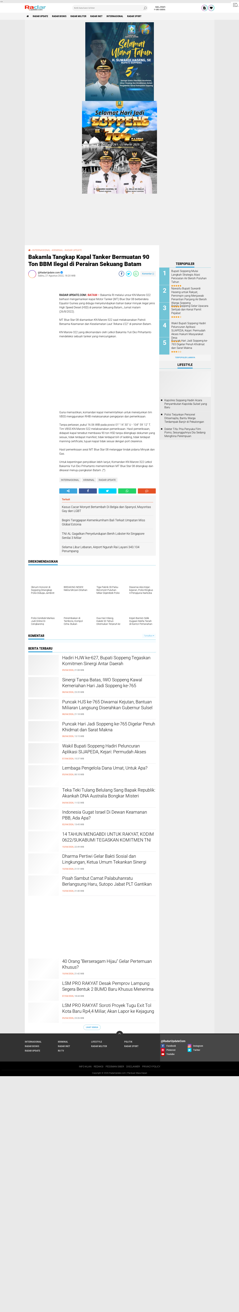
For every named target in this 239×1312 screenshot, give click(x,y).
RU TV (61, 1050)
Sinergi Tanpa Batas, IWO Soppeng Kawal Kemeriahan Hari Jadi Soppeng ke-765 (102, 682)
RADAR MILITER (78, 16)
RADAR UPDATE (40, 16)
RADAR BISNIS (59, 16)
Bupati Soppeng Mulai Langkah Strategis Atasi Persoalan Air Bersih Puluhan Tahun (189, 276)
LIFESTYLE (96, 1041)
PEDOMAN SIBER (115, 1066)
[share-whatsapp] (136, 273)
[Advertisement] (42, 332)
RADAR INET (96, 16)
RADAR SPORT (134, 16)
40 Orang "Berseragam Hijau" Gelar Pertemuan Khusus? (107, 964)
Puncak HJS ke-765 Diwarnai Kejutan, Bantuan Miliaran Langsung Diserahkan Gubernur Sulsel (107, 704)
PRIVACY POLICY (151, 1066)
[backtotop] (119, 1034)
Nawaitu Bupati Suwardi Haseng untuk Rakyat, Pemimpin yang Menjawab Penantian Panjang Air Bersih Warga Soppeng (189, 295)
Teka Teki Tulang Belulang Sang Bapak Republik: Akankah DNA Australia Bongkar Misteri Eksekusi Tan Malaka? (108, 795)
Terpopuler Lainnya (185, 357)
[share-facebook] (121, 273)
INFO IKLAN (85, 1066)
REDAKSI (98, 1066)
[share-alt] (68, 491)
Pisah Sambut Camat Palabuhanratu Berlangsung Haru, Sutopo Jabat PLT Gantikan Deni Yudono (107, 884)
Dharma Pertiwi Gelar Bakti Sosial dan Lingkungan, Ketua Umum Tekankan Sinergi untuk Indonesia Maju (104, 862)
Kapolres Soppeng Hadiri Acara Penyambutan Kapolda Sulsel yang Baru (185, 404)
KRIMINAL (57, 250)
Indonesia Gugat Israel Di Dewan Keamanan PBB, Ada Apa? (104, 815)
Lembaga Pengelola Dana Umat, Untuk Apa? (105, 768)
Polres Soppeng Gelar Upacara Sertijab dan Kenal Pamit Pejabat (189, 309)
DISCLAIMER (133, 1066)
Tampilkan (149, 636)
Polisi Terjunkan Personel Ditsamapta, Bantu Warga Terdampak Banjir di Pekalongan (184, 418)
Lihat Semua (92, 1027)
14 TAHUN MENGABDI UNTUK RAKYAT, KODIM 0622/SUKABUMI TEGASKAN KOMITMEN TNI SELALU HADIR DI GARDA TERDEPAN (108, 840)
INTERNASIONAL (114, 16)
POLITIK (128, 1041)
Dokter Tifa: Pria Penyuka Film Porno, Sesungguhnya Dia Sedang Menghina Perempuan (184, 432)
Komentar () (148, 273)
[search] (110, 8)
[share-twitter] (128, 273)
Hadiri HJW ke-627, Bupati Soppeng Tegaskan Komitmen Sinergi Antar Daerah (106, 660)
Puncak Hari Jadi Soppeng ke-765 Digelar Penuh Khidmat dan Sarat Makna (108, 726)
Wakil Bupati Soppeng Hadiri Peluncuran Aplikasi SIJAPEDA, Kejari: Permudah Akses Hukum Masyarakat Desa (104, 751)
